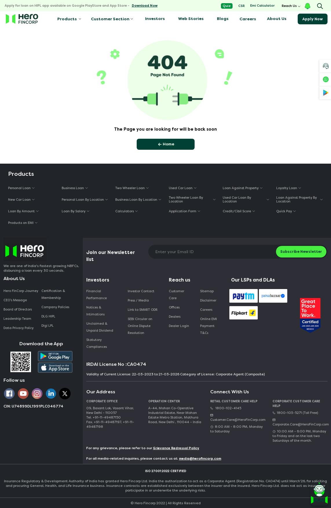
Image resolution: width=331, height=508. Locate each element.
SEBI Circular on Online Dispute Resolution (140, 326)
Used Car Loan (181, 188)
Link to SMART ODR (143, 310)
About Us (276, 18)
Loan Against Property (241, 188)
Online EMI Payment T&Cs (208, 326)
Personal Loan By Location (83, 200)
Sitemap (207, 291)
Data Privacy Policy (18, 328)
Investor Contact (141, 291)
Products (67, 19)
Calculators (124, 211)
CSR (241, 6)
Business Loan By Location (136, 200)
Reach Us (289, 6)
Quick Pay (284, 211)
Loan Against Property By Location (296, 199)
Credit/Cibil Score (237, 211)
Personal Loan (19, 188)
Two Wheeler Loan (130, 188)
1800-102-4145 (225, 408)
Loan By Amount (21, 211)
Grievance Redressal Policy (176, 448)
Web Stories (191, 18)
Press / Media (138, 300)
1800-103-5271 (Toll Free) (295, 413)
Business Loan (73, 188)
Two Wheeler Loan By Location (186, 199)
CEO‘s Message (15, 300)
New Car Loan (19, 200)
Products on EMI (21, 223)
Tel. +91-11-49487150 (103, 417)
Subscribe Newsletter (301, 251)
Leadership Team (17, 319)
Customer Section (110, 19)
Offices (174, 307)
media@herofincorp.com (200, 459)
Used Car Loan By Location (237, 199)
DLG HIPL (48, 316)
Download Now (145, 6)
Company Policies (55, 307)
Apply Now (312, 19)
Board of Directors (17, 309)
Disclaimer (208, 300)
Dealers (174, 317)
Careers (247, 19)
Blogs (222, 18)
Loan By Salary (73, 211)
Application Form (182, 211)
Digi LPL (47, 326)
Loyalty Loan (286, 188)
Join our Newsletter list (110, 256)
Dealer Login (179, 326)
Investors (155, 18)
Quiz (227, 6)
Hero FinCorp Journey (20, 291)
